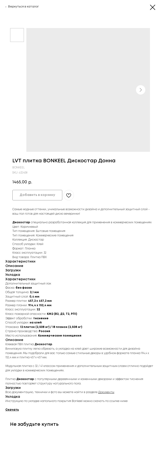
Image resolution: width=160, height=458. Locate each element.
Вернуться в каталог (23, 6)
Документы (106, 392)
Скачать (12, 409)
